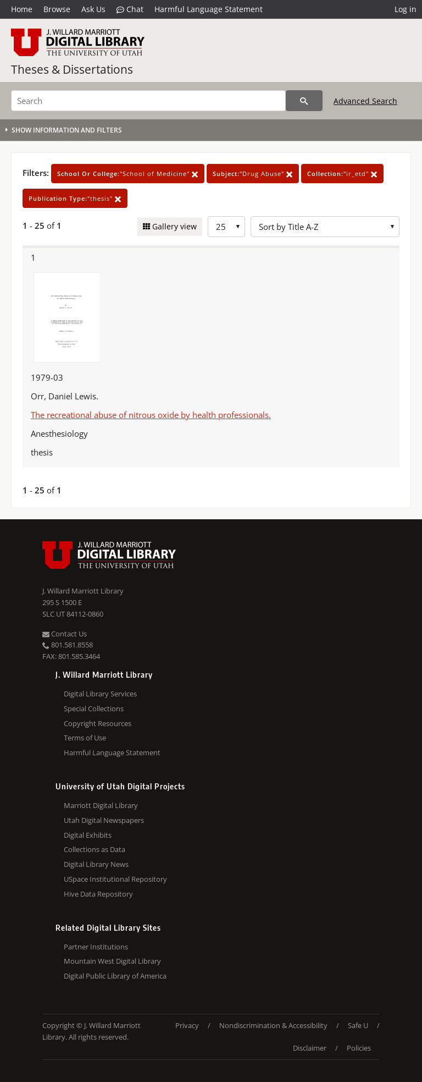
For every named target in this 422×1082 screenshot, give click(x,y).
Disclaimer (309, 1048)
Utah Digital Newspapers (104, 820)
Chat (129, 9)
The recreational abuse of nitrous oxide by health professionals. (151, 414)
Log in (406, 9)
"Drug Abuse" (253, 173)
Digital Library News (96, 864)
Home (21, 9)
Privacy (187, 1025)
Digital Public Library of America (115, 976)
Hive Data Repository (98, 894)
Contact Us (64, 634)
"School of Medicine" (127, 173)
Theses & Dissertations (72, 69)
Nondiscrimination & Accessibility (273, 1025)
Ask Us (93, 9)
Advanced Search (365, 101)
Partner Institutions (96, 947)
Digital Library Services (100, 694)
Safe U (358, 1025)
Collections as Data (94, 849)
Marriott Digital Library (101, 805)
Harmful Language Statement (208, 9)
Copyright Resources (97, 723)
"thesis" (75, 198)
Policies (359, 1048)
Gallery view (173, 226)
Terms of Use (85, 738)
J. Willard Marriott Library (83, 591)
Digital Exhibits (88, 835)
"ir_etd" (342, 173)
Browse (56, 9)
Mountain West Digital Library (112, 961)
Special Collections (94, 708)
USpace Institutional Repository (115, 879)
